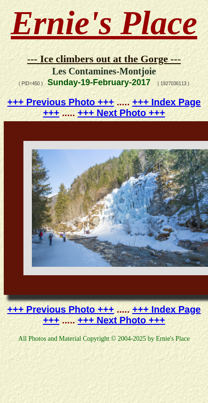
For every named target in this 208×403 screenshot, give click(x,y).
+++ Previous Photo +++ (60, 102)
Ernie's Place (104, 23)
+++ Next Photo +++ (121, 113)
